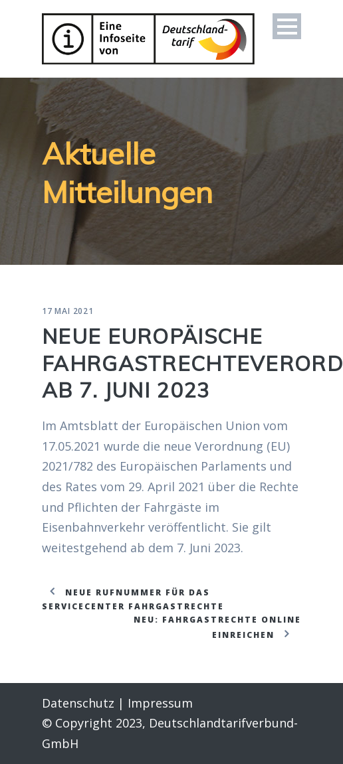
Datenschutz (78, 703)
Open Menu (287, 26)
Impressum (160, 703)
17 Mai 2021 (68, 311)
